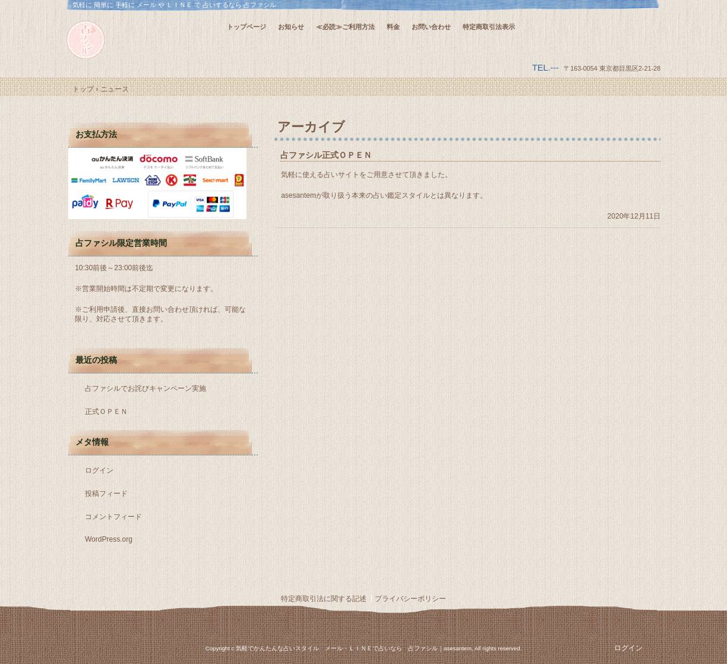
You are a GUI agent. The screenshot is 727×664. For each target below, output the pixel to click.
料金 (393, 26)
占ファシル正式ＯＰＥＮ (326, 155)
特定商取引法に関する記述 (323, 599)
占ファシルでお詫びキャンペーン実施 (145, 388)
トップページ (246, 26)
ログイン (99, 470)
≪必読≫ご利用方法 (345, 26)
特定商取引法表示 (489, 26)
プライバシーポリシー (410, 599)
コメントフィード (113, 517)
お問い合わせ (431, 26)
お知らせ (291, 26)
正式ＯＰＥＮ (106, 411)
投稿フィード (106, 493)
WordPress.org (108, 539)
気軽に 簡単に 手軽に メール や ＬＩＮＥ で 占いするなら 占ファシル (144, 40)
